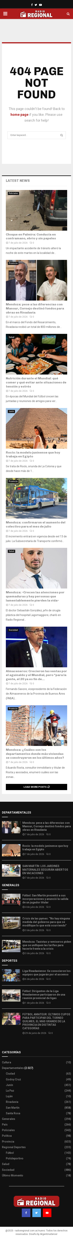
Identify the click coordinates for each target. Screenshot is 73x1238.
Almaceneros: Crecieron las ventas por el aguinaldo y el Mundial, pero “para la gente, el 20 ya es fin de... (36, 675)
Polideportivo (14, 1158)
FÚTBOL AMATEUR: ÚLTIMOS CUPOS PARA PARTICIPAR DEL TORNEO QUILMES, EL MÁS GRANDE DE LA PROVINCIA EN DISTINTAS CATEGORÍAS (46, 1021)
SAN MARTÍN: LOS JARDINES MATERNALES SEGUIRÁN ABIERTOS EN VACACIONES (45, 869)
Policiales (13, 193)
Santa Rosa (13, 1113)
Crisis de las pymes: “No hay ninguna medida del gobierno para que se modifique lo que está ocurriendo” (46, 922)
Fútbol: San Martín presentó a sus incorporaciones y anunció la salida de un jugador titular (45, 899)
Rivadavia (12, 1101)
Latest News (18, 181)
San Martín (12, 1107)
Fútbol (10, 1152)
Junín (11, 411)
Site (9, 1044)
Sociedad (13, 630)
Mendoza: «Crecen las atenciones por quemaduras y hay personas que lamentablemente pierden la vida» (35, 596)
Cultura (6, 1062)
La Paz (10, 1090)
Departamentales (13, 1068)
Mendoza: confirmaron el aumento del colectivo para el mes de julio (35, 524)
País (5, 1124)
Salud (11, 337)
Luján (9, 1096)
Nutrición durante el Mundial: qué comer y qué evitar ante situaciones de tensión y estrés (36, 382)
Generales (8, 1118)
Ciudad (10, 1073)
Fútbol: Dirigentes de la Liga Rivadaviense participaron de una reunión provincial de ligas (43, 995)
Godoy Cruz (13, 1079)
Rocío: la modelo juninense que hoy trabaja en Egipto (33, 454)
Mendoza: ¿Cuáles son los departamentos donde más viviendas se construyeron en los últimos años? (35, 754)
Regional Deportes (14, 1147)
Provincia (13, 263)
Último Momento (12, 1175)
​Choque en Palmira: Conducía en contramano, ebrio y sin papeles (31, 236)
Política (7, 1135)
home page (19, 115)
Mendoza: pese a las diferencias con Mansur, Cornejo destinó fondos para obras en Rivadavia (35, 308)
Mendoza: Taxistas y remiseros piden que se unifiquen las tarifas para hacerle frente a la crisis (46, 945)
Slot (4, 1044)
